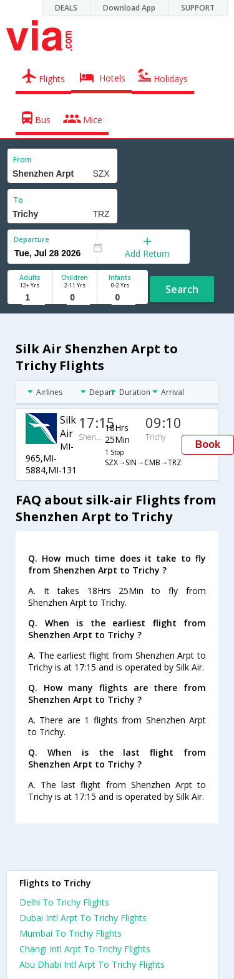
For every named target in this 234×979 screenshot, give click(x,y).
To (18, 200)
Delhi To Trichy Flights (64, 902)
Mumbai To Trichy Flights (70, 933)
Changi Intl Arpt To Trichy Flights (84, 949)
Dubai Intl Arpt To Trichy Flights (83, 918)
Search (181, 289)
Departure (31, 239)
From (22, 159)
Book (207, 444)
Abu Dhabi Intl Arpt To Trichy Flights (92, 964)
